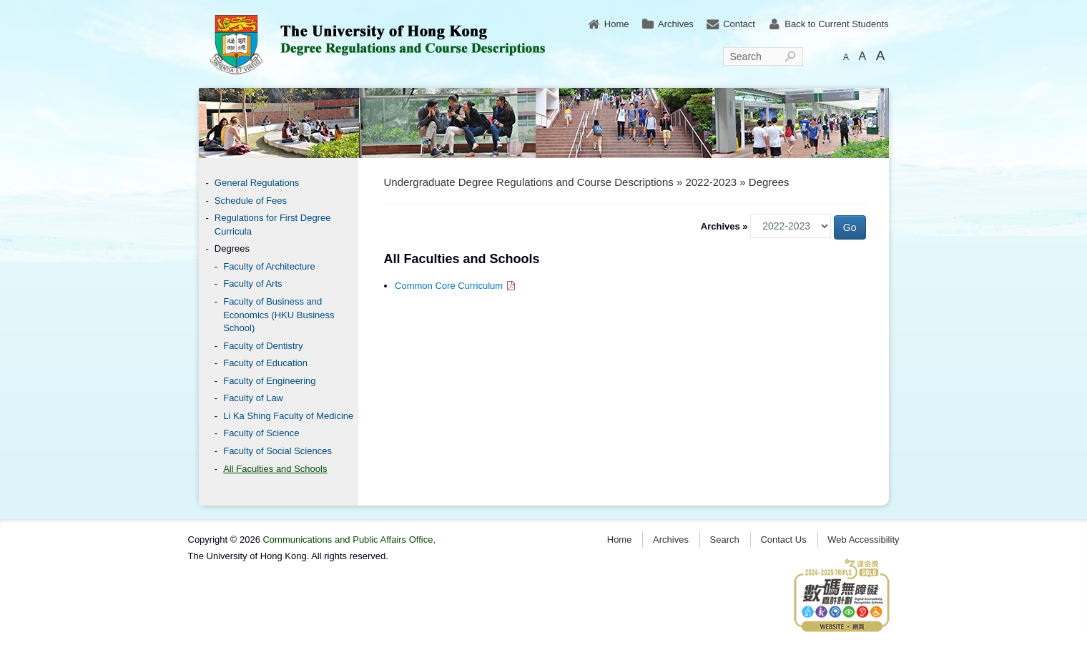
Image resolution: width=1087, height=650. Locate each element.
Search (746, 56)
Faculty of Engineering (269, 380)
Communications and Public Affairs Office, (349, 539)
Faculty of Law (253, 398)
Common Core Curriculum (456, 285)
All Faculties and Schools (275, 468)
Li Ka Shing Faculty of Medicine (288, 415)
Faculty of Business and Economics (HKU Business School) (278, 314)
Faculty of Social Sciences (277, 450)
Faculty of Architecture (269, 266)
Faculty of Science (261, 433)
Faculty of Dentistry (263, 345)
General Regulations (257, 182)
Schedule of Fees (251, 200)
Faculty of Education (265, 363)
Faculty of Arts (252, 283)
